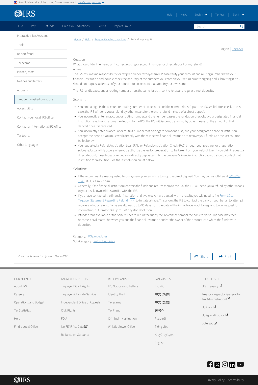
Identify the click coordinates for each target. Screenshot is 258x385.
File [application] (20, 26)
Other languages (27, 145)
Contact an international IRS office (39, 126)
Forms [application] (102, 26)
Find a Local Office (26, 326)
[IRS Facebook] (210, 365)
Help (170, 15)
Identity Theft (116, 294)
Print (228, 256)
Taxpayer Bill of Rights (75, 286)
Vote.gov (209, 323)
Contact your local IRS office (35, 117)
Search (241, 26)
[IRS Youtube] (240, 365)
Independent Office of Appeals (80, 302)
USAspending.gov (215, 315)
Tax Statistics (22, 310)
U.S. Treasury (212, 286)
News (184, 15)
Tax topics (23, 135)
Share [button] (204, 256)
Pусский (160, 318)
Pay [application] (33, 26)
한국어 (159, 310)
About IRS (20, 286)
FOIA (64, 318)
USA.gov (209, 307)
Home (77, 40)
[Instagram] (225, 365)
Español (237, 49)
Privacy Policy (215, 380)
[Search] (219, 26)
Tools (20, 45)
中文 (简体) (162, 294)
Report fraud (25, 54)
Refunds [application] (49, 26)
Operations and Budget (29, 302)
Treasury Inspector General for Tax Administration (221, 296)
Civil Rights (68, 310)
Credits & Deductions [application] (75, 26)
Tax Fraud (114, 310)
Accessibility (25, 108)
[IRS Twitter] (217, 366)
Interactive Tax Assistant (32, 36)
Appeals (22, 90)
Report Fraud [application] (122, 26)
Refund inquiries (104, 241)
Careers (19, 294)
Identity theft (25, 72)
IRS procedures (97, 236)
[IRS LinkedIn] (232, 366)
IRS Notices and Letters (123, 286)
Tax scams (23, 63)
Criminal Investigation (122, 318)
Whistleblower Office (121, 326)
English (201, 15)
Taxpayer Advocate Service (78, 294)
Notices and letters (29, 81)
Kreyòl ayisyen (164, 335)
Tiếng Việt (161, 326)
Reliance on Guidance (75, 335)
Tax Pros (220, 15)
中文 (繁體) (162, 302)
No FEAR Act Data (74, 326)
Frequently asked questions (35, 99)
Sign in (238, 15)
